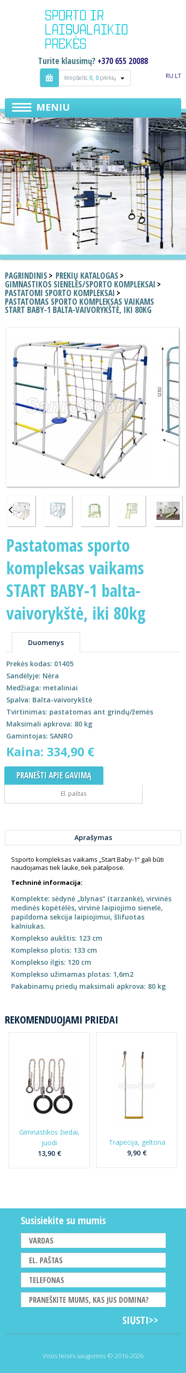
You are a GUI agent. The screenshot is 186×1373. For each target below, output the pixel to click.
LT (178, 76)
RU (169, 76)
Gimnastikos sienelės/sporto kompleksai (80, 284)
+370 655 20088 (123, 60)
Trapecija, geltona (137, 1142)
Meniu (53, 107)
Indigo (93, 31)
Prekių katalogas (87, 275)
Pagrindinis (26, 275)
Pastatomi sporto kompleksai (60, 292)
